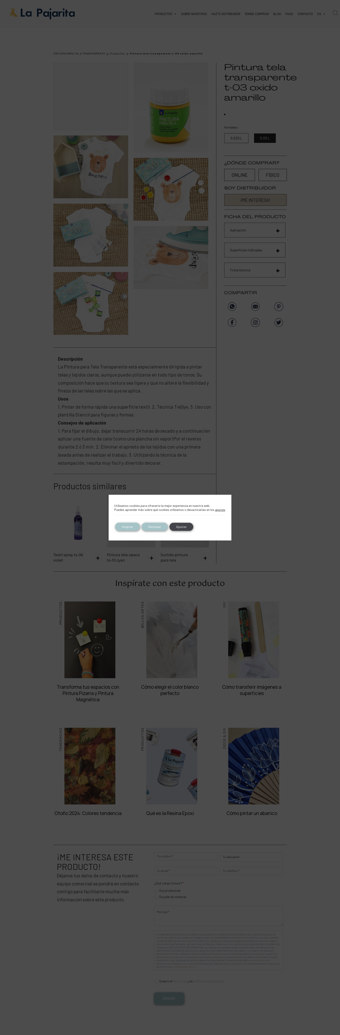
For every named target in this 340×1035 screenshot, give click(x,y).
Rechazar (154, 527)
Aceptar (127, 527)
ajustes (220, 510)
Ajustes (181, 527)
